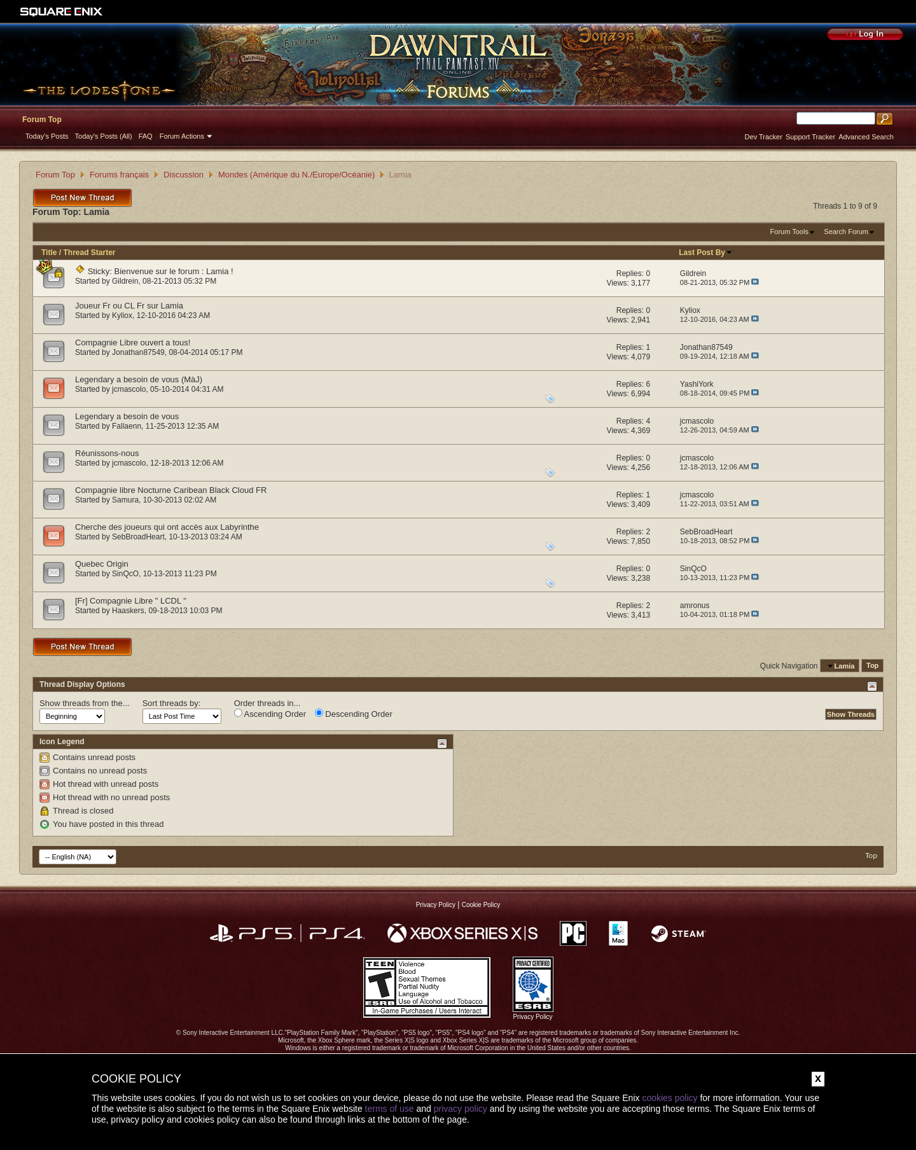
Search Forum (846, 231)
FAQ (146, 136)
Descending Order (353, 714)
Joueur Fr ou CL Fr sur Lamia (129, 305)
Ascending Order (270, 714)
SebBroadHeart (138, 536)
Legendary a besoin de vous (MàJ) (138, 379)
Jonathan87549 (138, 352)
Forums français (119, 174)
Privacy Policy (435, 904)
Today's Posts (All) (103, 136)
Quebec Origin (101, 564)
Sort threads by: (171, 703)
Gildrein (125, 281)
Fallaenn (126, 426)
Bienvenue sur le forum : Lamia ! (173, 271)
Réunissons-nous (107, 453)
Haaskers (128, 610)
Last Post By (706, 252)
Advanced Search (866, 137)
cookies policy (669, 1098)
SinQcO (125, 573)
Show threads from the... (84, 703)
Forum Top (42, 119)
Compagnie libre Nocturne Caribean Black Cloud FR (171, 490)
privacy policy (460, 1109)
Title (49, 252)
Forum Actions (182, 136)
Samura (125, 499)
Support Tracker (810, 137)
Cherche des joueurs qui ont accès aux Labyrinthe (167, 527)
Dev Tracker (763, 137)
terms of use (389, 1109)
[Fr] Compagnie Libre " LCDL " (130, 601)
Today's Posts (47, 136)
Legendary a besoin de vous (127, 416)
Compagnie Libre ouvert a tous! (132, 342)
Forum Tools (789, 231)
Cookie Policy (481, 904)
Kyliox (122, 315)
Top (872, 666)
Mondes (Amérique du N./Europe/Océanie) (296, 174)
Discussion (183, 174)
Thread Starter (89, 252)
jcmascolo (129, 389)
